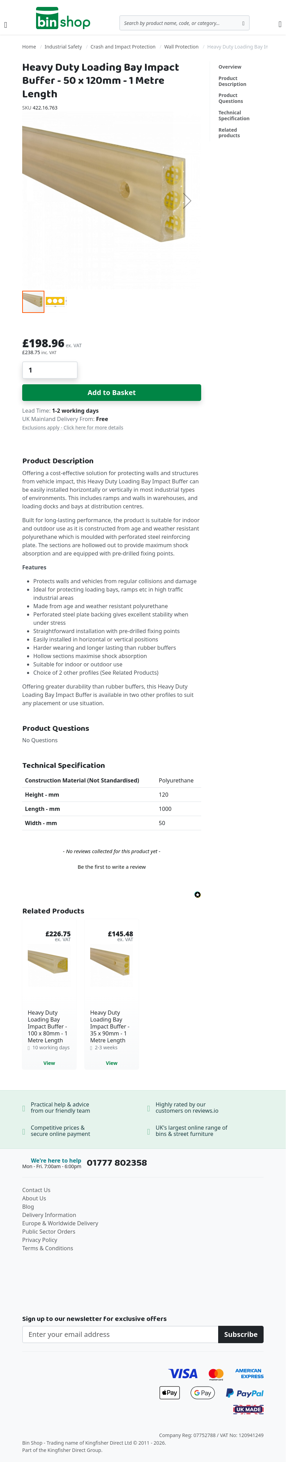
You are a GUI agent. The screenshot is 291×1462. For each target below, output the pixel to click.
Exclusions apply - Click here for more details (72, 427)
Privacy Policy (39, 1240)
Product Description (232, 81)
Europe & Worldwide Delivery (60, 1223)
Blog (28, 1206)
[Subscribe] (241, 1334)
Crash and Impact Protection (123, 46)
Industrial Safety (63, 46)
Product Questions (231, 98)
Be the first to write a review (112, 866)
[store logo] (63, 18)
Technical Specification (234, 115)
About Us (34, 1198)
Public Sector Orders (48, 1231)
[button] (187, 200)
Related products (229, 132)
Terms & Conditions (47, 1248)
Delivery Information (49, 1215)
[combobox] (184, 22)
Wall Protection (181, 46)
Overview (230, 66)
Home (29, 46)
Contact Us (36, 1190)
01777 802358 (117, 1163)
